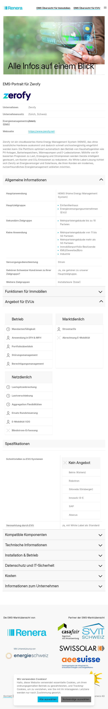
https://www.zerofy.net (41, 131)
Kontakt (7, 696)
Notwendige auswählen (76, 699)
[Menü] (105, 7)
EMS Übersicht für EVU (87, 8)
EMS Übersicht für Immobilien (53, 8)
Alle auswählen (48, 699)
